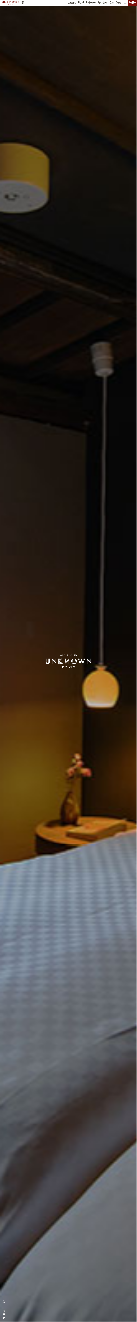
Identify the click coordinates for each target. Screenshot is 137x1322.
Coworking (102, 3)
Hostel (81, 3)
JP (23, 2)
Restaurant (91, 3)
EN (23, 4)
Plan (112, 3)
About (72, 3)
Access (119, 3)
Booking (132, 3)
